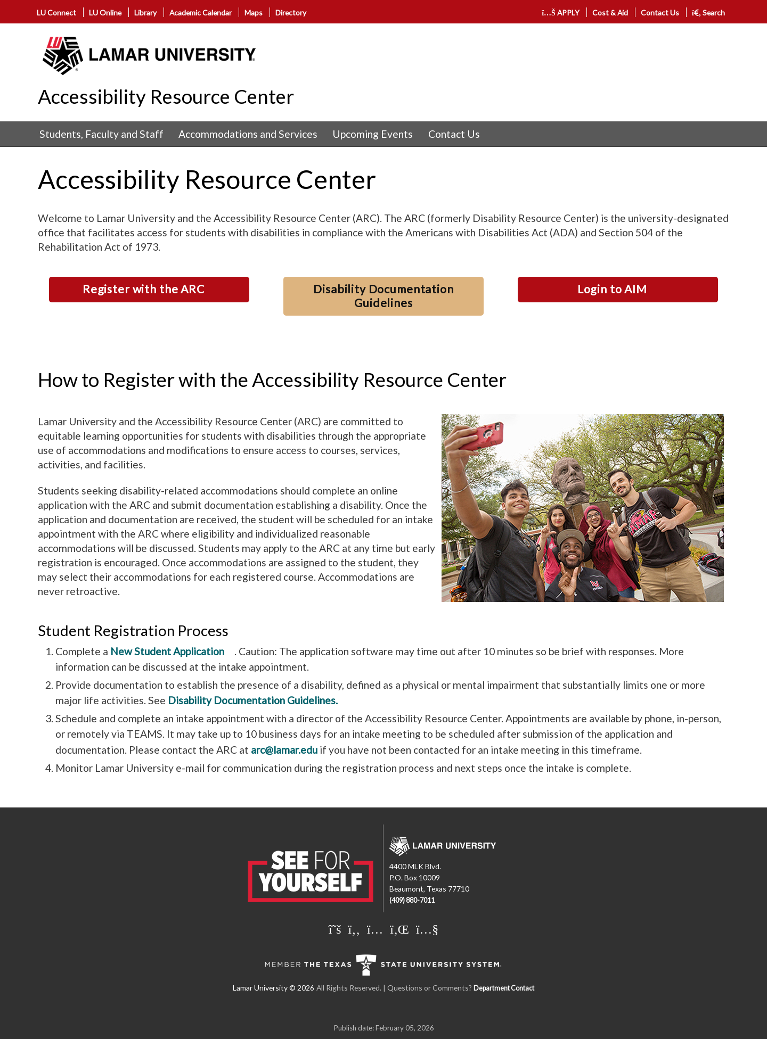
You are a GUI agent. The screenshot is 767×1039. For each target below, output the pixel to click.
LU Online (105, 12)
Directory (290, 12)
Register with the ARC (144, 289)
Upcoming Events (372, 134)
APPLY (561, 12)
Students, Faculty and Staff (101, 134)
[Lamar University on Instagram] (375, 928)
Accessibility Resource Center (166, 96)
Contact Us (660, 12)
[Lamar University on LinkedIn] (399, 928)
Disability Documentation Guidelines (383, 296)
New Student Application (167, 651)
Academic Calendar (200, 12)
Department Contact (504, 988)
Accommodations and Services (247, 134)
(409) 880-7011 (412, 900)
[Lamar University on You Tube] (427, 928)
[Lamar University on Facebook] (354, 928)
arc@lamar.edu (284, 750)
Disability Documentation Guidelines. (253, 700)
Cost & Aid (610, 12)
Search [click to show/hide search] (708, 12)
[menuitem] (101, 134)
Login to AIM (612, 289)
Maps (253, 12)
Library (145, 12)
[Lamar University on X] (335, 928)
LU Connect (56, 12)
